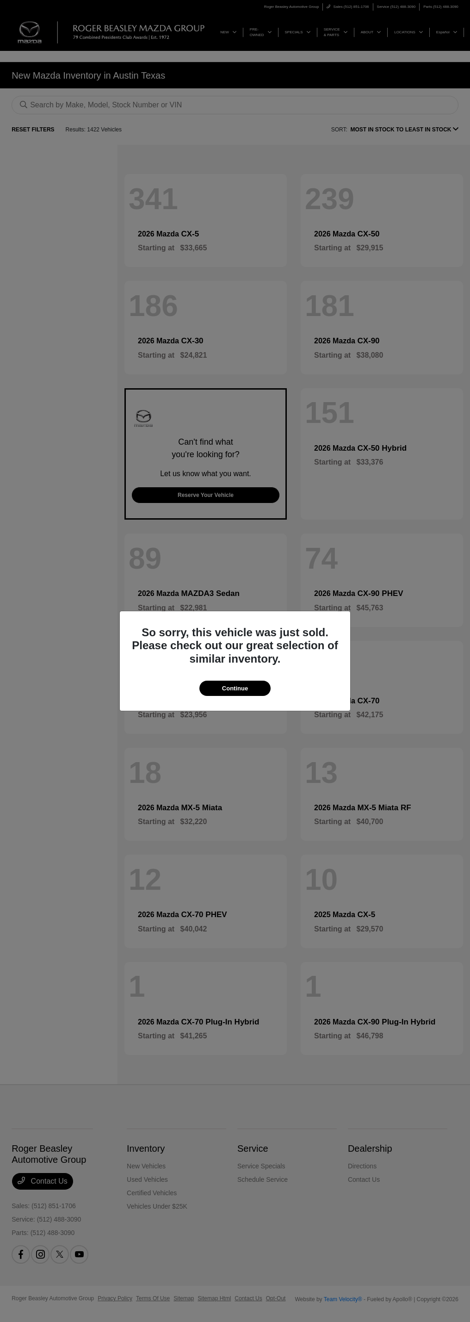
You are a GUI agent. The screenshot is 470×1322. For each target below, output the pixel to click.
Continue (235, 688)
